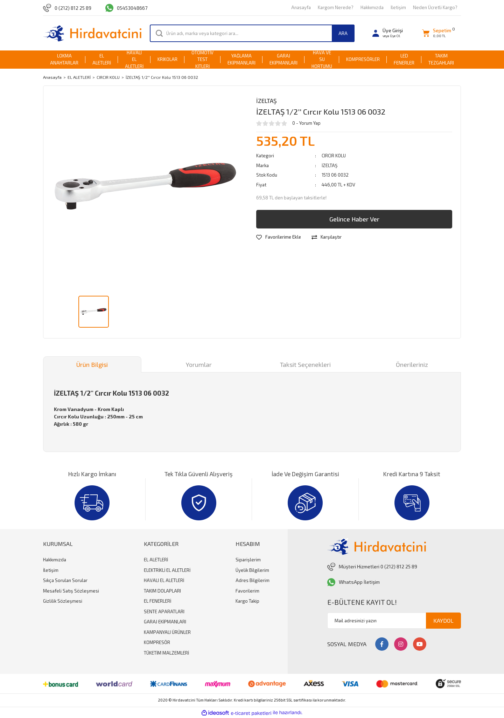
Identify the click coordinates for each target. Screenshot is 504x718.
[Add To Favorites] (278, 237)
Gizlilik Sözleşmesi (62, 601)
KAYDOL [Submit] (443, 620)
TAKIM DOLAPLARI (162, 591)
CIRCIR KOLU (334, 155)
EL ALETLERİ (156, 559)
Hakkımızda (372, 7)
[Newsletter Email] (394, 621)
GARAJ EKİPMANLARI (165, 621)
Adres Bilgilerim (253, 580)
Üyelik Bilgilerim (252, 570)
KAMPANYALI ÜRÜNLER (167, 632)
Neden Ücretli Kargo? (435, 7)
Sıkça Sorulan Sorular (65, 580)
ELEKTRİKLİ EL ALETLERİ (167, 570)
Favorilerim (247, 591)
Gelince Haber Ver (354, 219)
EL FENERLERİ (157, 601)
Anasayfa (301, 7)
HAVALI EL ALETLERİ (164, 580)
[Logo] (92, 33)
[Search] (252, 33)
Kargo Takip (247, 601)
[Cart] (436, 33)
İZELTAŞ (266, 100)
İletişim (398, 7)
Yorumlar (199, 364)
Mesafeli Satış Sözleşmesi (71, 591)
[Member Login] (387, 33)
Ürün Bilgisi (92, 364)
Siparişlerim (248, 559)
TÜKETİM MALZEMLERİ (166, 653)
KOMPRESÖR (157, 642)
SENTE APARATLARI (164, 611)
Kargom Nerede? (336, 7)
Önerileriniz (412, 364)
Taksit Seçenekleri (305, 364)
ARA (343, 33)
